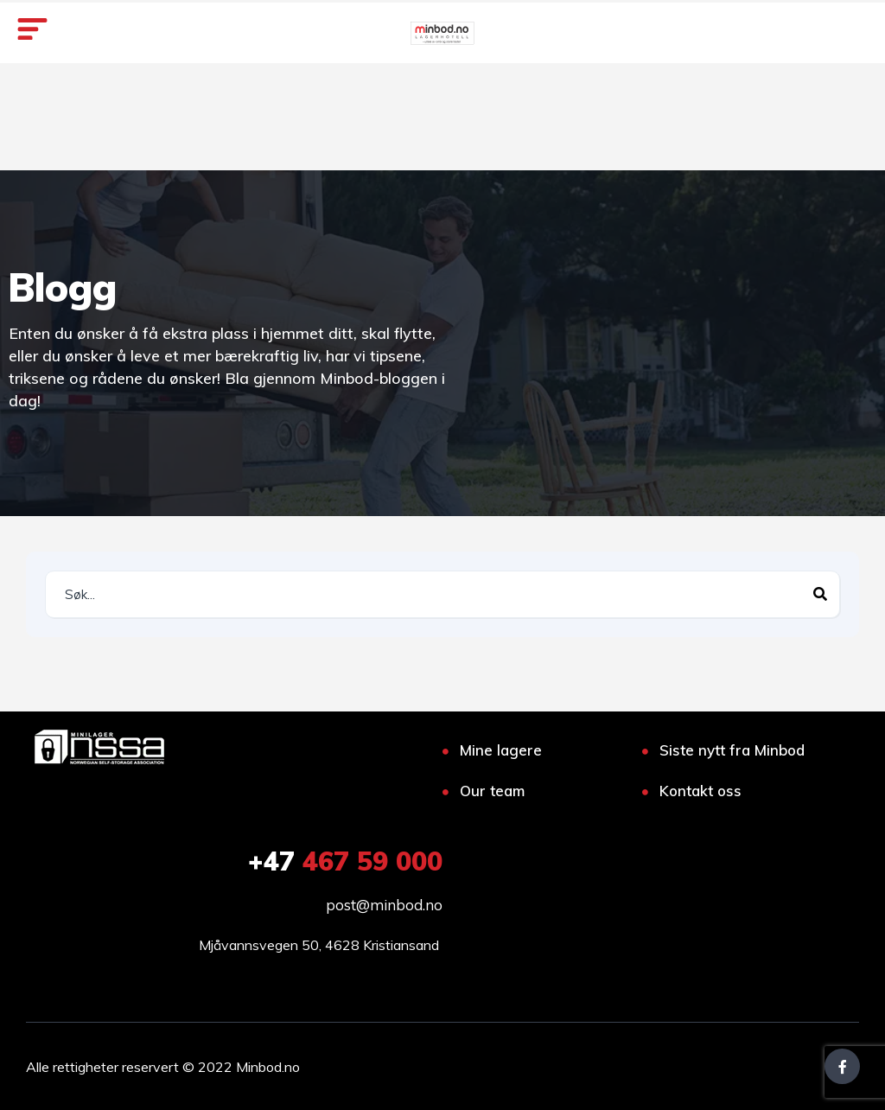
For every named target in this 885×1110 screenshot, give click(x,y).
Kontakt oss (700, 790)
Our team (492, 790)
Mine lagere (501, 750)
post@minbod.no (384, 905)
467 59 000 (345, 861)
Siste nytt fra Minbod (732, 750)
